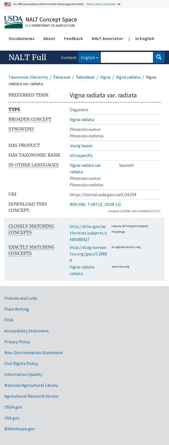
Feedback (73, 38)
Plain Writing (16, 309)
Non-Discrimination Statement (33, 352)
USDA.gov (13, 407)
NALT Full (27, 57)
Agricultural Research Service (31, 396)
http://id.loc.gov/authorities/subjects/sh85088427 (88, 233)
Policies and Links (20, 298)
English (86, 57)
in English (144, 38)
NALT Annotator (107, 38)
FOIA (8, 320)
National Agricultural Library (31, 385)
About (49, 38)
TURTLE (95, 204)
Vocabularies (22, 38)
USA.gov (11, 418)
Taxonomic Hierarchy (28, 77)
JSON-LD (112, 204)
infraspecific (81, 155)
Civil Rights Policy (21, 363)
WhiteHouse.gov (19, 428)
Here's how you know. (101, 4)
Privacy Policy (17, 341)
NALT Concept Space (51, 19)
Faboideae (85, 77)
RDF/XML (78, 204)
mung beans (81, 145)
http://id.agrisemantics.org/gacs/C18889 (88, 254)
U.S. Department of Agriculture (50, 25)
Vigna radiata (128, 77)
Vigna (105, 77)
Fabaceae (61, 77)
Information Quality (23, 374)
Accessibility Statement (26, 330)
